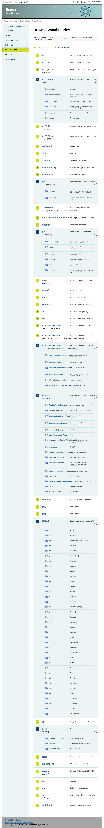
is (49, 632)
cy (50, 561)
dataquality (47, 174)
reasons (52, 113)
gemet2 (45, 290)
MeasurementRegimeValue (59, 440)
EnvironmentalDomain (58, 423)
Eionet (16, 21)
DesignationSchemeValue (59, 416)
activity (52, 191)
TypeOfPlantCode (56, 374)
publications (47, 764)
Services (8, 54)
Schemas (9, 45)
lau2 (43, 514)
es (50, 592)
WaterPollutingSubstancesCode (59, 385)
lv (49, 658)
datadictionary (48, 167)
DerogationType (55, 362)
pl (49, 673)
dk (50, 576)
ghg (43, 297)
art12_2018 (47, 69)
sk (50, 703)
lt (49, 648)
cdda (43, 153)
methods (52, 107)
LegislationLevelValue (58, 435)
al (49, 530)
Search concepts (64, 47)
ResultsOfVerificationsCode (59, 368)
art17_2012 (47, 126)
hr (50, 617)
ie (49, 627)
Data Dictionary (25, 21)
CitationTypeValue (56, 410)
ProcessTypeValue (56, 457)
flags (51, 247)
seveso (45, 771)
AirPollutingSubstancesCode (59, 355)
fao (43, 232)
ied (43, 318)
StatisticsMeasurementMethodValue (59, 481)
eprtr (43, 181)
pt (50, 678)
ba (50, 541)
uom (43, 788)
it (49, 637)
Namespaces (10, 59)
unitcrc (52, 270)
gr (50, 612)
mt (50, 663)
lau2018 (45, 521)
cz (50, 566)
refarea (52, 259)
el (49, 586)
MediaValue (53, 447)
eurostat (45, 225)
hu (50, 622)
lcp (43, 722)
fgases (44, 280)
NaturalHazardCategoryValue (59, 452)
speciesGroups (55, 749)
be (50, 546)
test (43, 781)
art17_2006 (47, 79)
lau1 (43, 507)
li (49, 642)
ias (42, 311)
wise (43, 795)
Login (77, 2)
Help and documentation (15, 26)
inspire (44, 395)
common (46, 160)
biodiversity (47, 146)
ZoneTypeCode (55, 491)
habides (45, 304)
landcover (46, 500)
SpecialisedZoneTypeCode (59, 471)
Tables (8, 35)
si (49, 698)
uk (50, 714)
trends (51, 118)
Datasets (9, 31)
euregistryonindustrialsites (55, 218)
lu (49, 653)
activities (52, 89)
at (49, 536)
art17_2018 (47, 136)
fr (49, 602)
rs (50, 688)
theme (51, 486)
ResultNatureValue (56, 463)
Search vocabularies (44, 47)
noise (44, 757)
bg (50, 551)
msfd (44, 729)
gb (50, 607)
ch (50, 556)
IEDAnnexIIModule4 (51, 345)
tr (49, 709)
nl (49, 668)
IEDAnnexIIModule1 (51, 325)
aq (42, 55)
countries (53, 101)
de (50, 571)
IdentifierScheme (56, 430)
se (50, 693)
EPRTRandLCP (49, 208)
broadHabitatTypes (56, 739)
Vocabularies (11, 50)
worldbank (46, 805)
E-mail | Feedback (13, 820)
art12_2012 (47, 62)
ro (50, 683)
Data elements (11, 40)
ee (50, 581)
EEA (16, 2)
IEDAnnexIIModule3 (51, 335)
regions (52, 744)
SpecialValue (54, 476)
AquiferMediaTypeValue (58, 405)
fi (49, 597)
